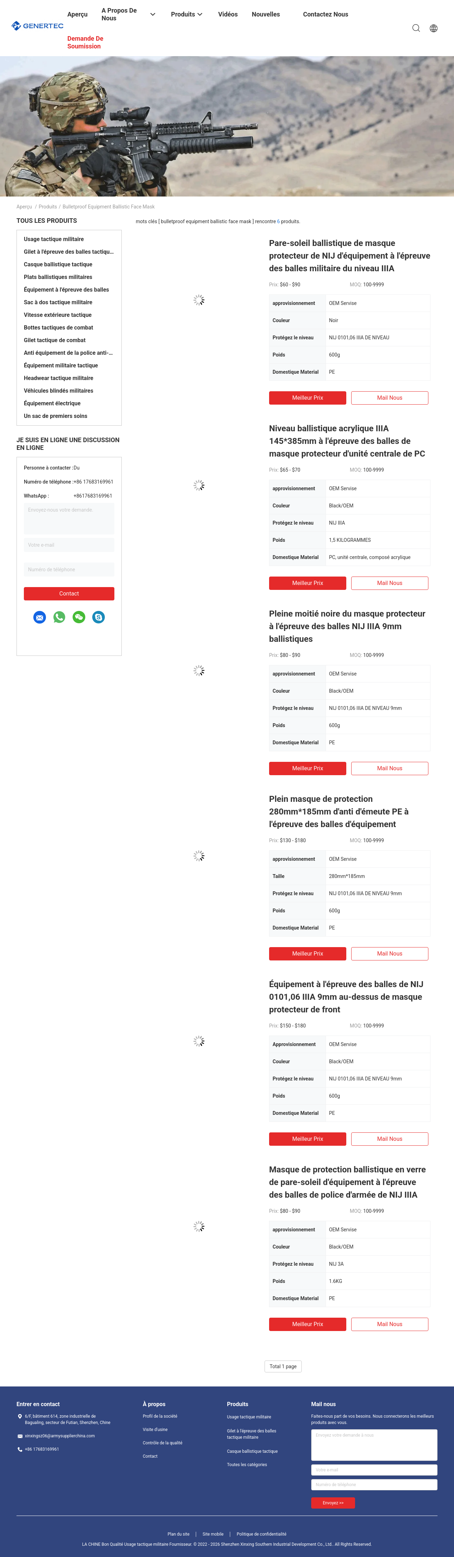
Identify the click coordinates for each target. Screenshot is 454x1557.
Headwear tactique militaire (58, 378)
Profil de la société (160, 1416)
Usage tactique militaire (54, 239)
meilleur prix (307, 397)
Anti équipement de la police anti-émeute (69, 353)
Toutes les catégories (247, 1464)
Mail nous (389, 397)
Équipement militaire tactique (61, 365)
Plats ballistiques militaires (58, 277)
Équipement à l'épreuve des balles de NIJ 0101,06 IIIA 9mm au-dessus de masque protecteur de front (346, 996)
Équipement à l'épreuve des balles (66, 289)
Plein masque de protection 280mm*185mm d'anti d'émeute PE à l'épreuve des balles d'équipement (339, 811)
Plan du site (178, 1534)
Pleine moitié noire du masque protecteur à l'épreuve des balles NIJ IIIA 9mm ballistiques (347, 626)
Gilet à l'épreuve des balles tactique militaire (69, 251)
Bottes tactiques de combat (58, 327)
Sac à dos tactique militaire (58, 302)
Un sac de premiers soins (55, 416)
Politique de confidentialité (262, 1534)
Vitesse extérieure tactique (58, 315)
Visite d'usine (155, 1429)
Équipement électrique (52, 403)
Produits (48, 206)
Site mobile (213, 1534)
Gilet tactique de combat (55, 340)
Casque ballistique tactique (58, 264)
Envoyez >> (333, 1503)
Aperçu (24, 206)
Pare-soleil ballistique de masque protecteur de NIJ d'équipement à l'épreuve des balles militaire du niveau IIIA (349, 255)
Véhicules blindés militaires (58, 390)
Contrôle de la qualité (162, 1442)
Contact (69, 593)
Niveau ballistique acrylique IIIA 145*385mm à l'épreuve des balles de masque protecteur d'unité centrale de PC (347, 441)
